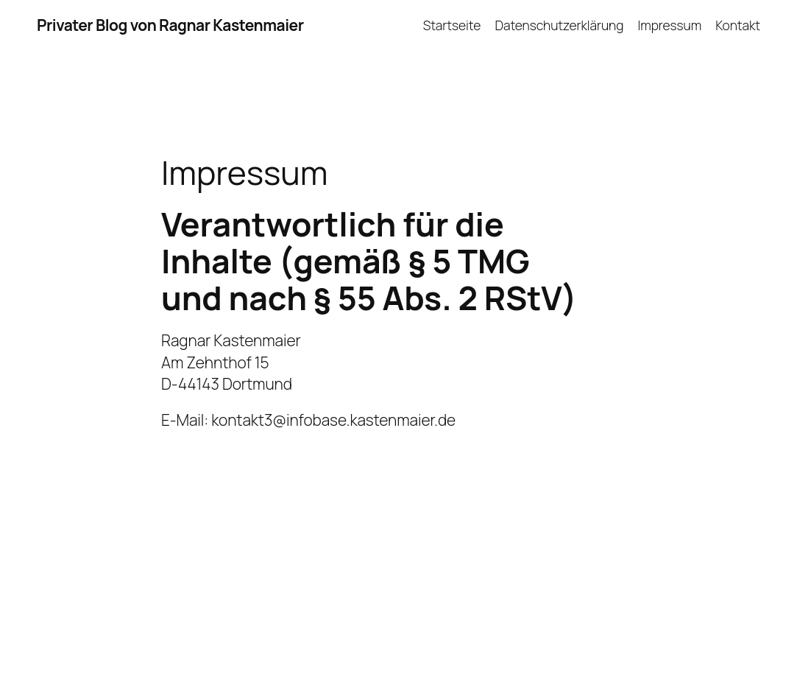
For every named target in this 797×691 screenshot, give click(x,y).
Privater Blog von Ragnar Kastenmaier (170, 25)
